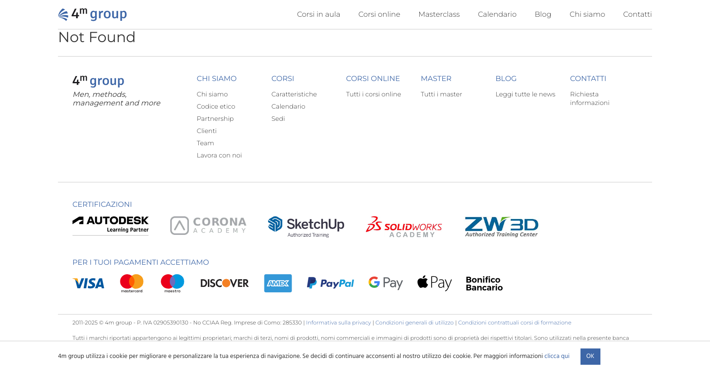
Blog (543, 14)
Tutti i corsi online (373, 94)
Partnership (215, 118)
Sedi (278, 118)
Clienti (207, 131)
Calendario (497, 14)
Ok (590, 356)
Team (205, 143)
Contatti (637, 14)
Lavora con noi (219, 155)
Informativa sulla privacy (338, 323)
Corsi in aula (319, 14)
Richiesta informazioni (589, 98)
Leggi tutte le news (525, 94)
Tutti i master (441, 94)
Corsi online (379, 14)
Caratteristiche (294, 94)
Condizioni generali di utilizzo (414, 323)
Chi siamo (587, 14)
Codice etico (216, 106)
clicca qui (556, 356)
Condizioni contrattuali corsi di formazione (514, 323)
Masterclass (439, 14)
